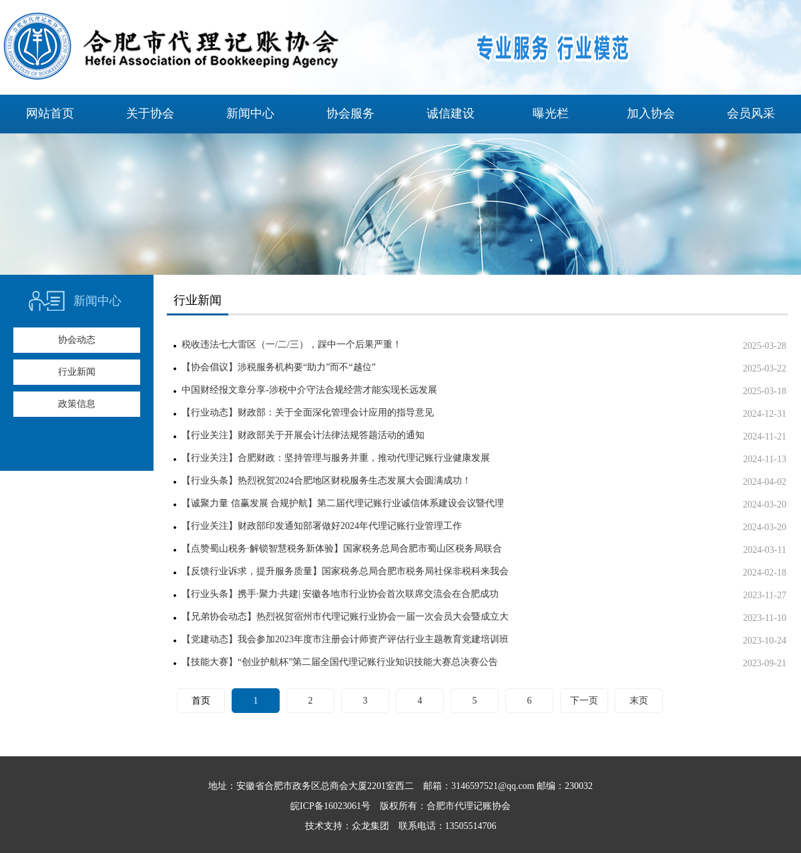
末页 (638, 701)
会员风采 (751, 113)
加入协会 (651, 113)
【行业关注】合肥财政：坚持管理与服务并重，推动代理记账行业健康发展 (336, 458)
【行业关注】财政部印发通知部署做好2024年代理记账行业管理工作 (322, 526)
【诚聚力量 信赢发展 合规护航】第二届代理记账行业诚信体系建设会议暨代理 (343, 503)
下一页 (584, 701)
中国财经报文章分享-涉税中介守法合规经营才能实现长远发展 (309, 390)
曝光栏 (551, 113)
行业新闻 (76, 372)
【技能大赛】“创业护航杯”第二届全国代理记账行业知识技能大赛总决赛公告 (340, 662)
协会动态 (76, 340)
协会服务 (350, 113)
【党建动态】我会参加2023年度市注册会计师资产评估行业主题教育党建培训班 (345, 639)
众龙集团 (370, 826)
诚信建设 (451, 113)
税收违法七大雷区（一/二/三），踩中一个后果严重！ (292, 344)
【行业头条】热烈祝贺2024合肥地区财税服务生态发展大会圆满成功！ (326, 481)
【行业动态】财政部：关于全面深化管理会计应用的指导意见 (308, 412)
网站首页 (50, 113)
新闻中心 (250, 113)
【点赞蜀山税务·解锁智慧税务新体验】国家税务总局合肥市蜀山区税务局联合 (342, 549)
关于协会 (150, 113)
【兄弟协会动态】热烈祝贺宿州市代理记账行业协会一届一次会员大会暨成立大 (345, 617)
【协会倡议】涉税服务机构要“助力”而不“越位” (279, 367)
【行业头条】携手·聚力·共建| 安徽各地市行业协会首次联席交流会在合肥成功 (340, 594)
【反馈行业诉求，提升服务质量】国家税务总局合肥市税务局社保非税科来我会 (345, 571)
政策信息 (76, 404)
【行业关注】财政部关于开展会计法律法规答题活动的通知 (303, 435)
